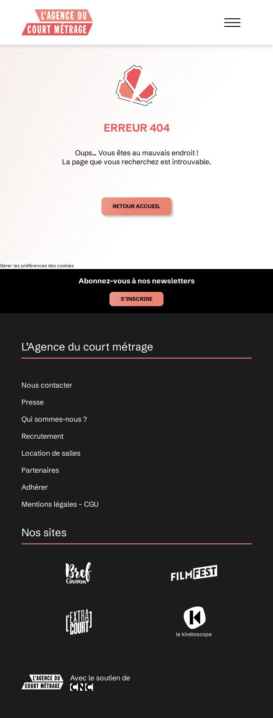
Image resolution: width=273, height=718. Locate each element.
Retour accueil (136, 206)
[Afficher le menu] (232, 22)
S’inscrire (136, 298)
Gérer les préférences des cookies (37, 266)
